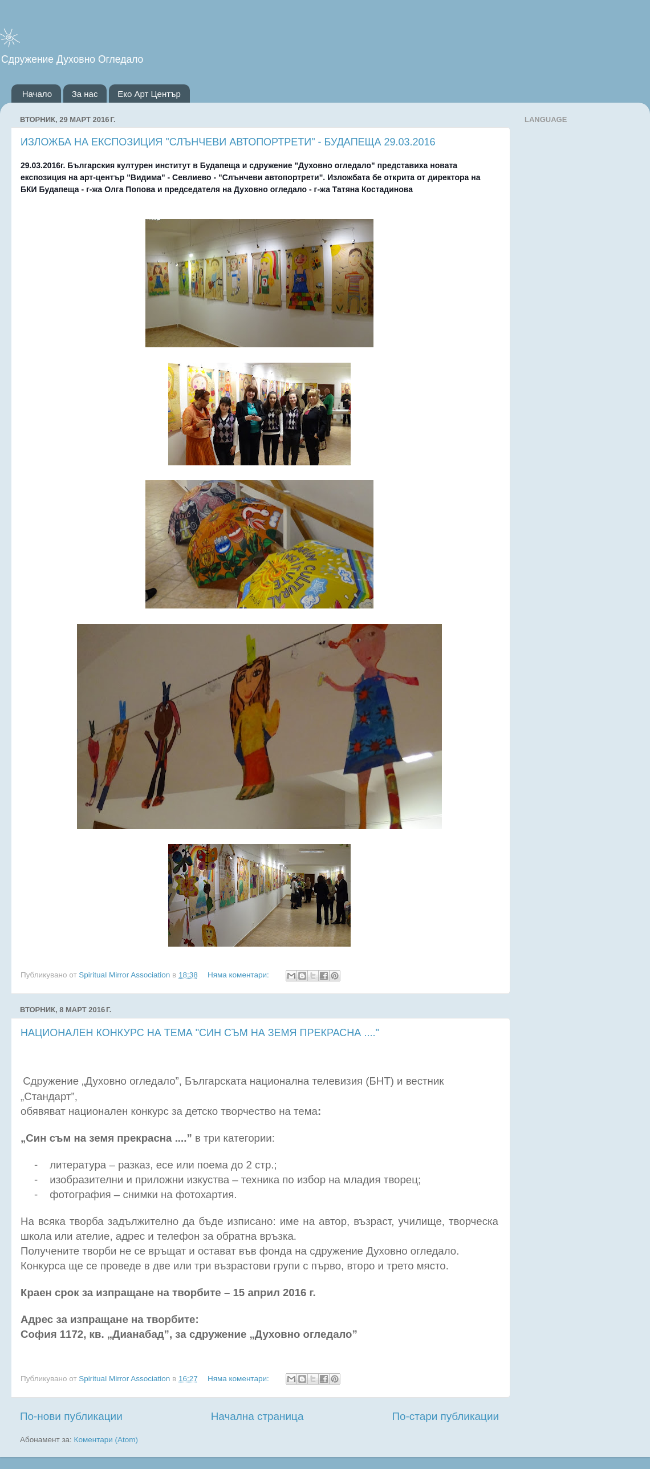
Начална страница (257, 1416)
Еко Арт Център (149, 94)
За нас (85, 94)
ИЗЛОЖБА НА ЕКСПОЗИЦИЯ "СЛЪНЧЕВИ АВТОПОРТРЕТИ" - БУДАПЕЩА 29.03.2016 (228, 142)
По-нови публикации (71, 1416)
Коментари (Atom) (106, 1439)
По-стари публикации (445, 1416)
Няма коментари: (239, 975)
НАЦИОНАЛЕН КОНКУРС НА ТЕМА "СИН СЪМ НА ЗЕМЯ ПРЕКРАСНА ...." (200, 1032)
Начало (37, 94)
